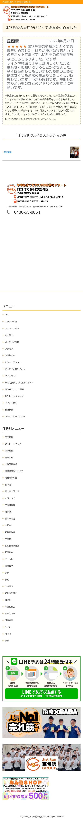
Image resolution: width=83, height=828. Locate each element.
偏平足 (8, 484)
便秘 (7, 579)
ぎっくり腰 (10, 613)
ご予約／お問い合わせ (15, 369)
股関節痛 (9, 552)
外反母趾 (9, 620)
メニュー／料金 (12, 328)
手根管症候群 (11, 464)
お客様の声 (10, 355)
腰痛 (7, 640)
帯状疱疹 (7, 152)
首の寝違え (10, 518)
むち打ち (9, 335)
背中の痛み (10, 457)
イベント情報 (11, 403)
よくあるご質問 (12, 342)
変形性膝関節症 (12, 545)
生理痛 (8, 539)
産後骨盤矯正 (11, 593)
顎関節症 (9, 437)
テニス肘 (9, 559)
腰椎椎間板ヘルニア (14, 471)
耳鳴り (8, 634)
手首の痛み (10, 607)
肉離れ (8, 525)
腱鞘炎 (8, 512)
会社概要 (9, 409)
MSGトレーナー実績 (14, 389)
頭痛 (7, 573)
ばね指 (8, 600)
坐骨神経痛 (10, 505)
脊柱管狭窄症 (11, 478)
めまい (8, 627)
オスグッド (10, 498)
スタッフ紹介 (11, 321)
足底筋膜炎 (10, 532)
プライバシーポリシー (15, 416)
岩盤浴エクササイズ (14, 396)
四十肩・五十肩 (12, 491)
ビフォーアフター (13, 362)
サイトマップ (11, 376)
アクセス (9, 348)
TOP (7, 315)
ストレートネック (13, 444)
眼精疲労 (9, 566)
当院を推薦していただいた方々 (19, 382)
